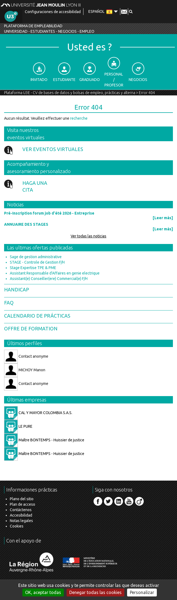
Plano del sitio (22, 499)
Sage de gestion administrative (36, 257)
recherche (79, 118)
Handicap (16, 289)
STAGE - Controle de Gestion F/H (37, 262)
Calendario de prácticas (37, 315)
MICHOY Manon (24, 370)
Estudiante (64, 72)
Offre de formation (31, 328)
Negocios (138, 72)
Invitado (39, 72)
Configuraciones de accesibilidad (53, 12)
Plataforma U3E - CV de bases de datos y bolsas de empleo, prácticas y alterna (69, 93)
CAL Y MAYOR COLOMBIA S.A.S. (38, 413)
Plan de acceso (22, 504)
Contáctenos (21, 510)
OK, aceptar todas (43, 592)
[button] (131, 11)
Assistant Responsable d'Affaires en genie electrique (55, 273)
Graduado (89, 72)
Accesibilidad (21, 515)
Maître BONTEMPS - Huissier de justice (44, 440)
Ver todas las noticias (88, 236)
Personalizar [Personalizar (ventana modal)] (142, 592)
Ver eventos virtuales (52, 149)
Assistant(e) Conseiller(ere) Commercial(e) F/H (49, 278)
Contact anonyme (26, 356)
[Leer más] (163, 218)
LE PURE (18, 426)
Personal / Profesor (113, 72)
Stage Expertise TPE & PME (33, 268)
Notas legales (21, 520)
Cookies (16, 526)
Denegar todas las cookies (95, 592)
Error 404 (147, 93)
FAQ (9, 302)
